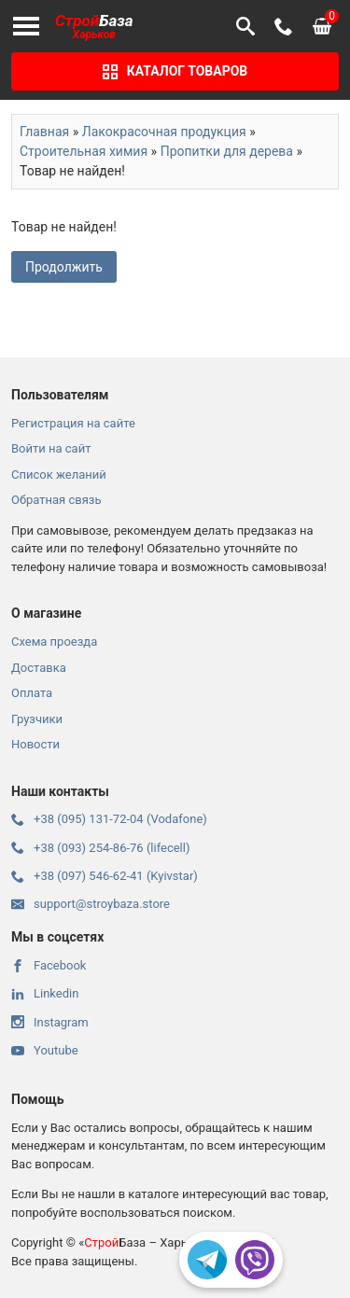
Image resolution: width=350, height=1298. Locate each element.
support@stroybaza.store (90, 904)
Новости (35, 744)
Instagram (50, 1022)
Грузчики (37, 719)
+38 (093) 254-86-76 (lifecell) (100, 848)
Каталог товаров (175, 71)
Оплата (31, 693)
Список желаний (58, 475)
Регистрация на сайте (73, 423)
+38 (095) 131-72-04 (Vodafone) (109, 819)
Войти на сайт (51, 448)
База (94, 26)
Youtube (44, 1050)
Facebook (48, 965)
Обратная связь (56, 500)
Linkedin (44, 993)
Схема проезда (54, 642)
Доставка (38, 668)
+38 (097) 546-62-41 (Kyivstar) (104, 876)
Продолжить (64, 266)
